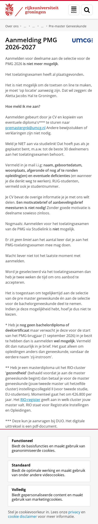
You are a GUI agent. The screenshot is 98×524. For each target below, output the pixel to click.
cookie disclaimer (22, 516)
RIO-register (30, 399)
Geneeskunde (42, 26)
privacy (74, 512)
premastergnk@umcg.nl (25, 127)
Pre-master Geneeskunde (67, 26)
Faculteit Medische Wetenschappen (25, 26)
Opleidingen (33, 26)
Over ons (12, 26)
